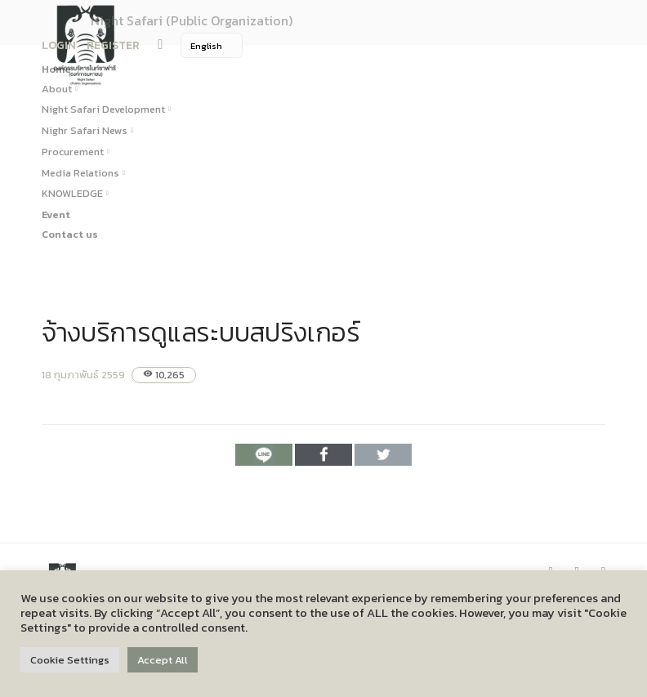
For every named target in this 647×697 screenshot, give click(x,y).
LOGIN (59, 45)
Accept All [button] (162, 660)
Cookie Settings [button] (69, 660)
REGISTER (113, 45)
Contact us (70, 234)
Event (56, 214)
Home (56, 69)
